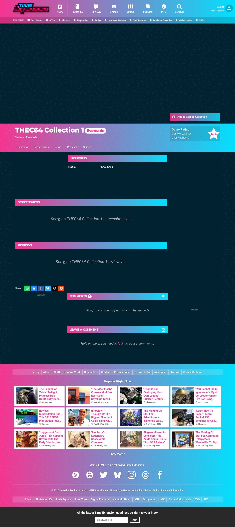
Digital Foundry (100, 499)
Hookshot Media (68, 490)
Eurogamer (149, 499)
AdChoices (138, 490)
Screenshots (41, 147)
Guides (87, 147)
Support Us (91, 372)
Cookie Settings (192, 372)
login (121, 343)
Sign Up (220, 10)
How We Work (72, 372)
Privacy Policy (122, 372)
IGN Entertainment (99, 490)
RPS (205, 499)
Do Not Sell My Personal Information (164, 490)
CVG (197, 499)
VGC (162, 499)
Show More (117, 454)
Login (212, 10)
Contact (105, 372)
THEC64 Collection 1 (60, 130)
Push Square (63, 499)
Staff (57, 372)
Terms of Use (142, 372)
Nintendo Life (44, 499)
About (46, 372)
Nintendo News (122, 499)
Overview (22, 147)
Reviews (72, 147)
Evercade (31, 137)
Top (36, 372)
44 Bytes (125, 490)
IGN (136, 499)
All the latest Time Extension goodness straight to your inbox (117, 512)
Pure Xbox (81, 499)
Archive (175, 372)
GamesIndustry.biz (179, 499)
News (58, 147)
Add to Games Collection (189, 117)
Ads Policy (160, 372)
